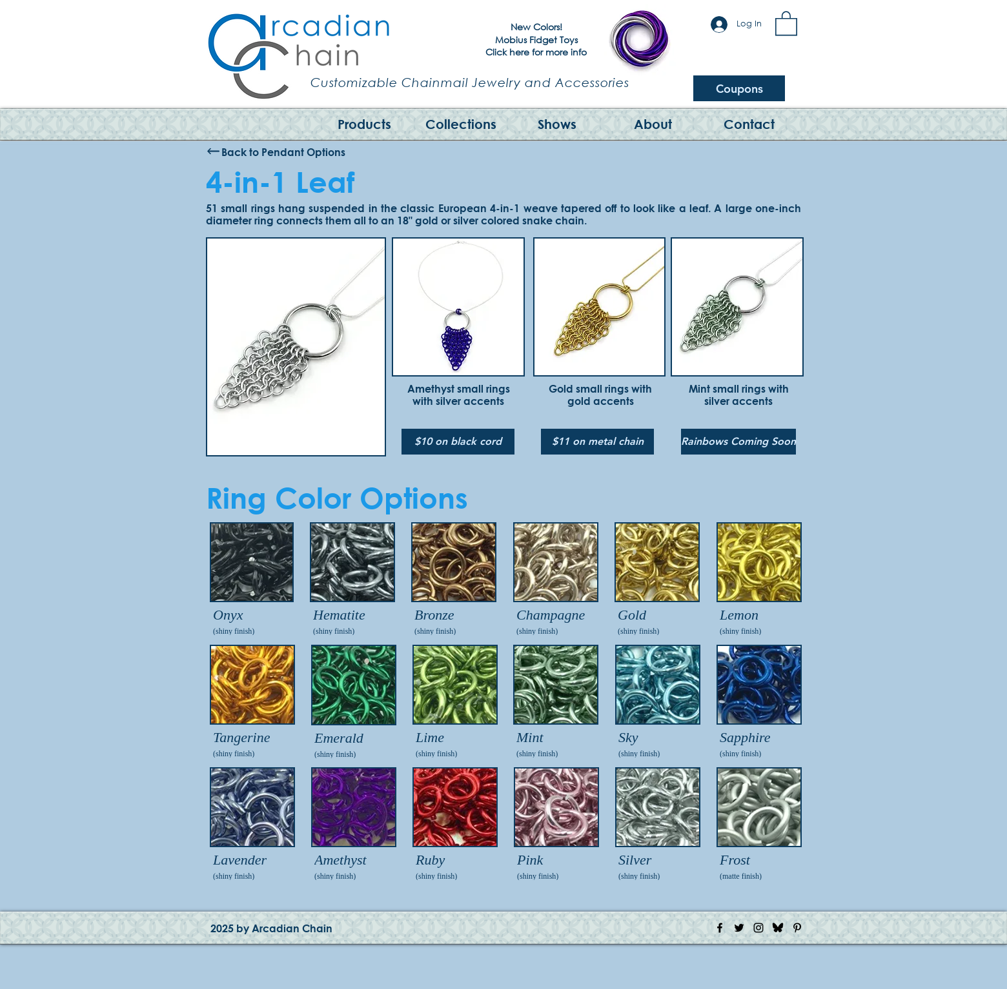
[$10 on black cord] (458, 442)
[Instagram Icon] (758, 927)
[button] (786, 22)
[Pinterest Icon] (797, 927)
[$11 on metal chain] (597, 442)
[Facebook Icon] (719, 927)
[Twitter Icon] (739, 927)
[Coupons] (739, 88)
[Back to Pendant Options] (283, 151)
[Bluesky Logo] (777, 927)
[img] (252, 580)
